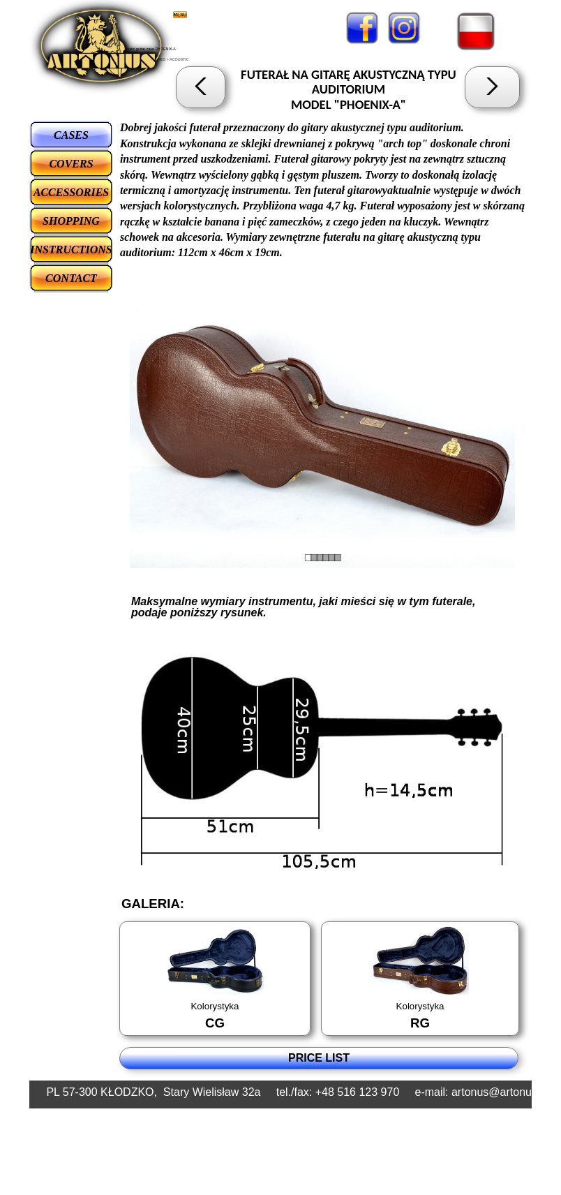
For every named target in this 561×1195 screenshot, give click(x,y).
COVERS (71, 164)
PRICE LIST (319, 1058)
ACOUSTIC (179, 59)
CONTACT (71, 278)
